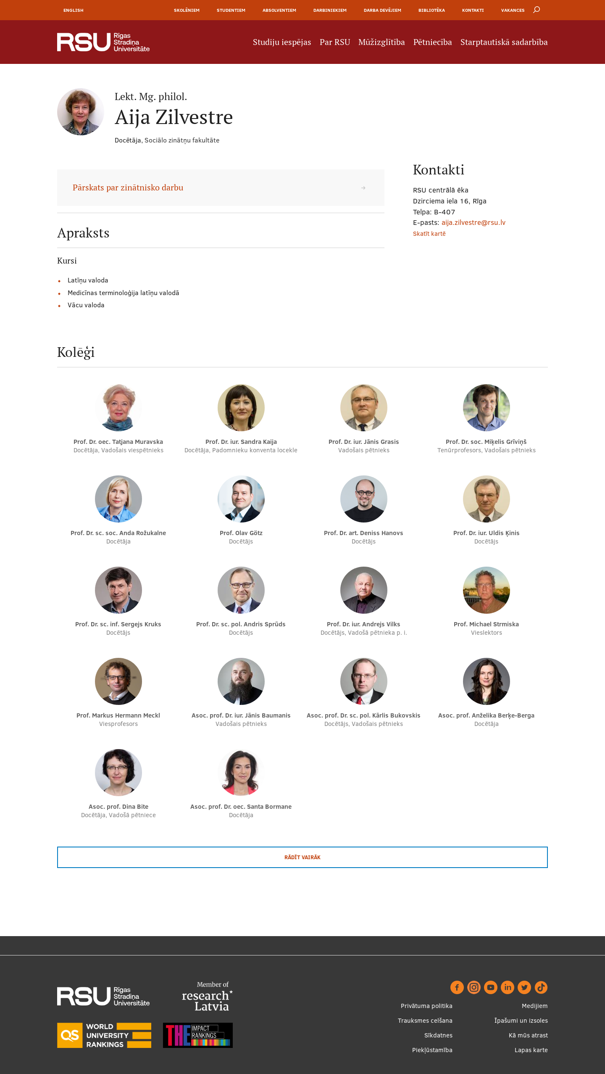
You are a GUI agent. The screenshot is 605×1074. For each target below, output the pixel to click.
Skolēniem (187, 10)
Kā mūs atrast (528, 1035)
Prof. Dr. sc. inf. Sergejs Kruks (118, 624)
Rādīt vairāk (302, 857)
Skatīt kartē (429, 233)
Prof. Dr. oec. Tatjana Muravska (118, 441)
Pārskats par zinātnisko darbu (128, 187)
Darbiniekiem (330, 10)
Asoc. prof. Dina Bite (118, 806)
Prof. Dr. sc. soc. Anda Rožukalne (118, 532)
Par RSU (335, 42)
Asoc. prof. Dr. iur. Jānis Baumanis (241, 715)
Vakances (513, 10)
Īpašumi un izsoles (521, 1020)
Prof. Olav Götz (241, 532)
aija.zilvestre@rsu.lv (473, 222)
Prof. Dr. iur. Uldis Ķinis (486, 532)
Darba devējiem (382, 10)
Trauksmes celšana (425, 1020)
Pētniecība (432, 42)
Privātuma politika (426, 1005)
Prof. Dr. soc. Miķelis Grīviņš (486, 441)
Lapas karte (531, 1049)
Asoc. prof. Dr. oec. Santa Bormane (241, 806)
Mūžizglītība (381, 42)
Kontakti (473, 10)
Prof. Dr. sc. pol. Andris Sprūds (241, 624)
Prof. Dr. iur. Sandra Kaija (241, 441)
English (73, 10)
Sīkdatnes (438, 1035)
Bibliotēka (431, 10)
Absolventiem (279, 10)
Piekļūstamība (432, 1049)
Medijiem (535, 1005)
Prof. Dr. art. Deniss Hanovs (363, 532)
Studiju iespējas (282, 42)
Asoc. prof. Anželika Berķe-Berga (486, 715)
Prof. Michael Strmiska (486, 624)
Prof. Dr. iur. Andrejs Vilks (363, 624)
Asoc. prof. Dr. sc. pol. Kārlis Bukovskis (364, 715)
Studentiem (231, 10)
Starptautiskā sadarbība (504, 42)
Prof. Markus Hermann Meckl (118, 715)
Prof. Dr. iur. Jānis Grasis (364, 441)
